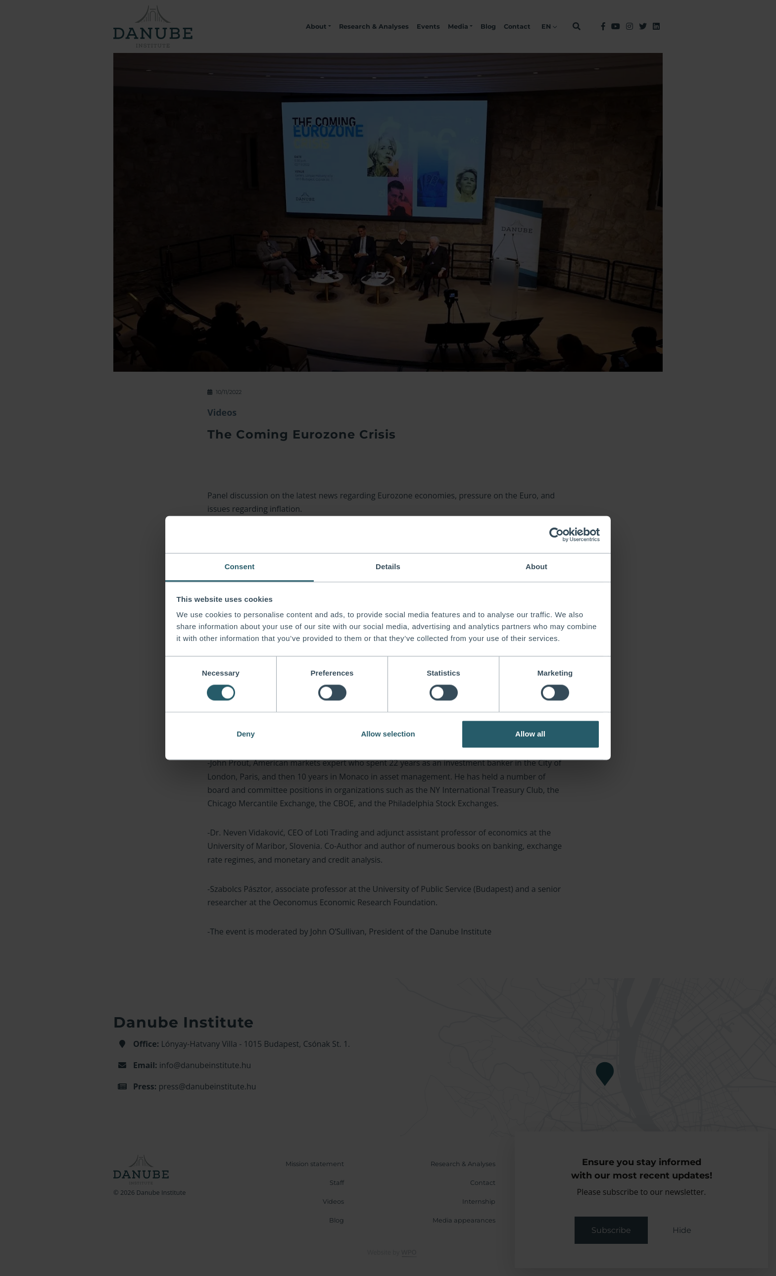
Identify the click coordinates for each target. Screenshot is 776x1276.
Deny (246, 734)
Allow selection (388, 734)
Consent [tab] (240, 566)
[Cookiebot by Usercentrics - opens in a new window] (556, 534)
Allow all (530, 734)
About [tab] (536, 566)
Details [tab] (388, 566)
